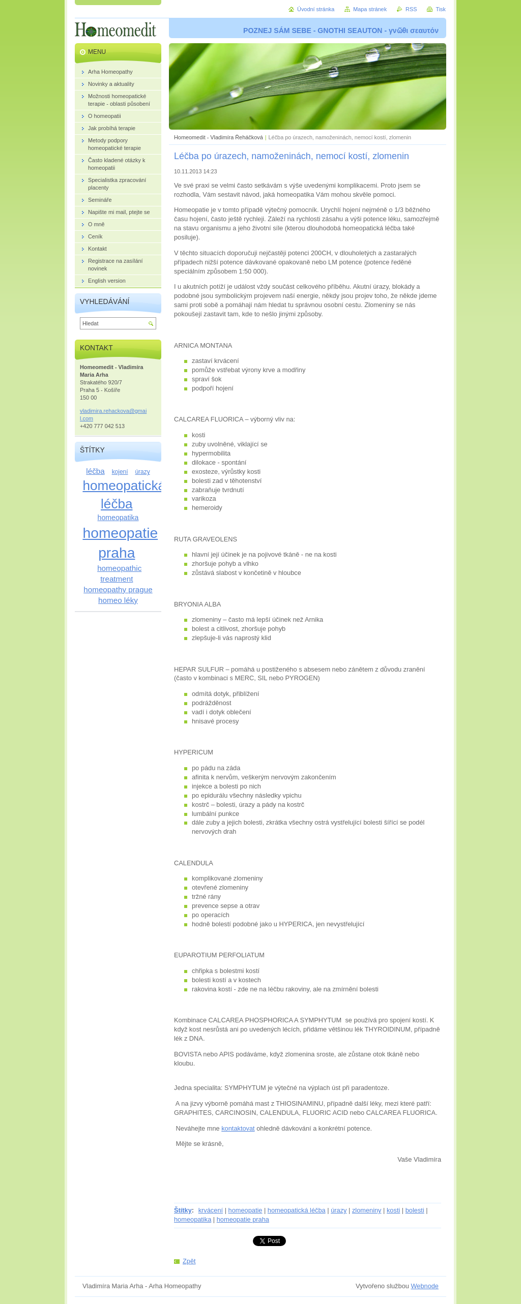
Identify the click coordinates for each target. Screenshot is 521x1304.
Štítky (183, 1210)
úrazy (338, 1210)
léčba (95, 471)
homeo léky (118, 600)
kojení (120, 471)
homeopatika (192, 1219)
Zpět (189, 1261)
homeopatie (245, 1210)
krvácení (210, 1210)
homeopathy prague (117, 589)
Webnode (425, 1286)
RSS (411, 9)
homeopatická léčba (297, 1210)
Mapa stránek (370, 9)
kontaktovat (237, 1128)
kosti (393, 1210)
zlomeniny (367, 1210)
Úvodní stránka (315, 9)
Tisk (441, 9)
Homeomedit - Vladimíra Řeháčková (218, 137)
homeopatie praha (243, 1219)
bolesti (415, 1210)
